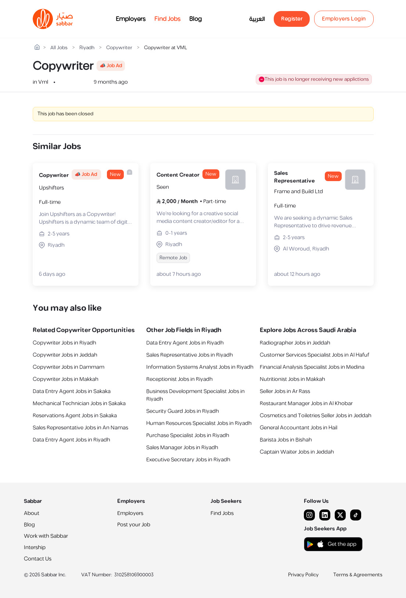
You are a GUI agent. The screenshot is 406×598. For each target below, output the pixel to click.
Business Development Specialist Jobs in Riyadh (195, 395)
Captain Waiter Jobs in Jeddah (297, 452)
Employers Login (344, 19)
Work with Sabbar (46, 536)
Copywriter (119, 48)
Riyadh (86, 48)
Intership (35, 547)
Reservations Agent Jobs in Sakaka (75, 415)
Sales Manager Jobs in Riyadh (182, 447)
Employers (130, 19)
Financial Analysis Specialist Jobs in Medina (312, 367)
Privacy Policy (303, 575)
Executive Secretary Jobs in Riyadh (188, 459)
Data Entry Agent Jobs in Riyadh (71, 440)
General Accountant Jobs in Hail (298, 428)
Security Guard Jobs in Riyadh (182, 411)
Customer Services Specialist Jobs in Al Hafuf (314, 355)
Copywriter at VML (165, 48)
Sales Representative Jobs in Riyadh (189, 355)
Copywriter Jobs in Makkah (65, 379)
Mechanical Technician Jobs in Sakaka (79, 403)
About (31, 513)
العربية (257, 19)
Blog (195, 19)
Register (291, 19)
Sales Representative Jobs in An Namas (80, 428)
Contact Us (37, 559)
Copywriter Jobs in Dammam (68, 367)
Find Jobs (167, 19)
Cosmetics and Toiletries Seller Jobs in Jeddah (315, 415)
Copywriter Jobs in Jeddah (65, 355)
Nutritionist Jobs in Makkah (292, 379)
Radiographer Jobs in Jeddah (295, 343)
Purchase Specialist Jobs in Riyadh (187, 435)
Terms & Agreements (357, 575)
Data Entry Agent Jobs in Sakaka (72, 391)
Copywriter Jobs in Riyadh (64, 343)
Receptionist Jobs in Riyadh (179, 379)
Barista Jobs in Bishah (286, 440)
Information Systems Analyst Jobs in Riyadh (200, 367)
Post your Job (133, 525)
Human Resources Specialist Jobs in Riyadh (199, 423)
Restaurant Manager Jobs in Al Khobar (306, 403)
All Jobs (59, 48)
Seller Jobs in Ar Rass (285, 391)
